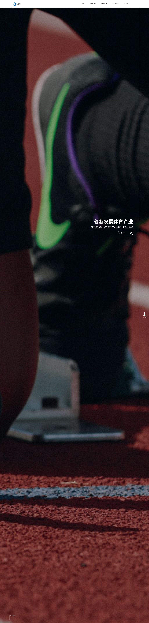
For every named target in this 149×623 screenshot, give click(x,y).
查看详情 (122, 234)
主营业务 (116, 3)
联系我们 (127, 3)
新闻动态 (104, 3)
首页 (82, 3)
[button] (144, 11)
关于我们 (93, 3)
